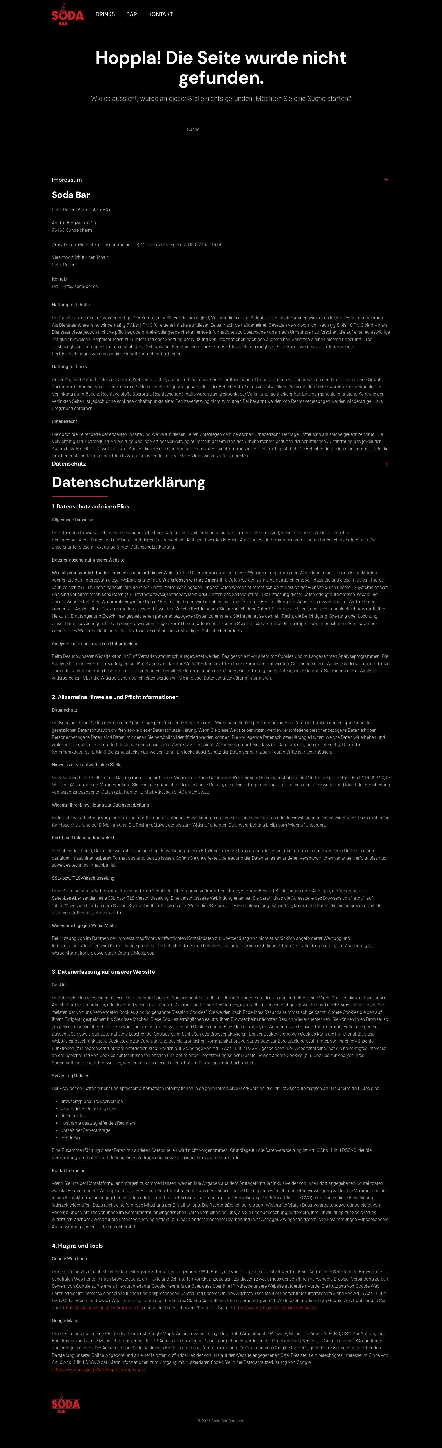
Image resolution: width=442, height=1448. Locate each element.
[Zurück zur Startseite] (68, 14)
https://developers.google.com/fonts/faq (103, 1308)
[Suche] (221, 129)
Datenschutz (69, 463)
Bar (131, 14)
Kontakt (160, 14)
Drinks (105, 14)
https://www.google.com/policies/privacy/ (275, 1308)
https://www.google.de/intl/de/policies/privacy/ (98, 1369)
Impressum (67, 179)
